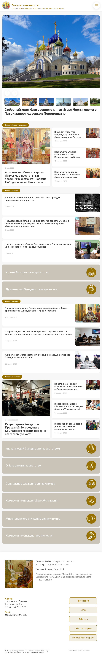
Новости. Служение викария (16, 125)
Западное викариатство (25, 5)
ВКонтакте (83, 600)
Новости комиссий (12, 377)
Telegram (83, 619)
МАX (83, 610)
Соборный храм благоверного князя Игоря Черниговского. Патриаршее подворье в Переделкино (50, 112)
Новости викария (11, 301)
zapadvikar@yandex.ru (16, 614)
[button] (7, 93)
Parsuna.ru (86, 651)
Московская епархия (83, 637)
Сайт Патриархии (83, 628)
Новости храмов (11, 191)
